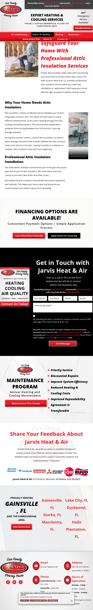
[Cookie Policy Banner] (46, 598)
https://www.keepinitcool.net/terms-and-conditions (62, 335)
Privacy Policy (49, 338)
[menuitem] (20, 34)
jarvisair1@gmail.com (49, 567)
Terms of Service (62, 338)
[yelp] (21, 582)
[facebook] (8, 582)
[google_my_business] (14, 582)
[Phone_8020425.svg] (36, 583)
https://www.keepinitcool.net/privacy (70, 332)
